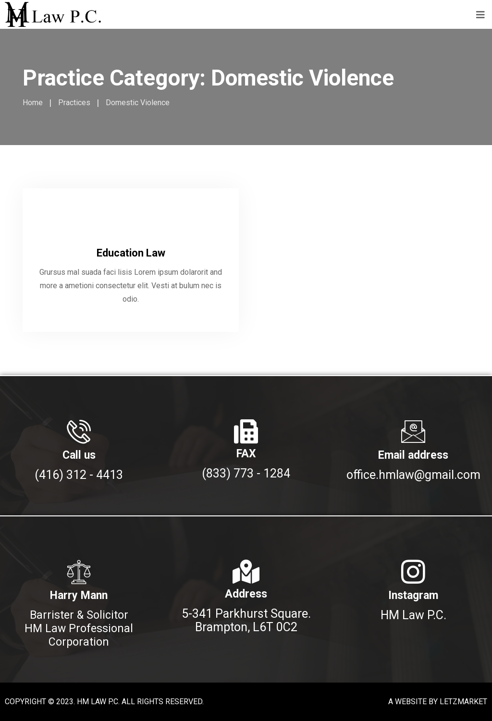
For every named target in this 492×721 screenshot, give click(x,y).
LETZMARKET (463, 701)
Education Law (131, 253)
